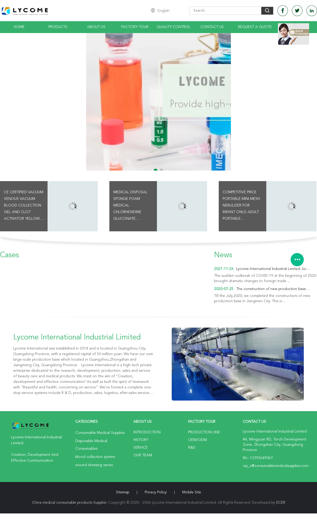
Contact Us (212, 27)
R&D (191, 447)
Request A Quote (255, 27)
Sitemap (122, 492)
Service (140, 447)
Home (19, 27)
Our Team (142, 455)
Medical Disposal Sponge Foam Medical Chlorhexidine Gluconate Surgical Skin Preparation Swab (130, 206)
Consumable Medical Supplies (100, 433)
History (140, 440)
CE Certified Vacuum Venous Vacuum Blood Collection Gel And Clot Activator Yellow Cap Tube (23, 206)
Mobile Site (191, 492)
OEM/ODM (197, 440)
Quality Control (173, 27)
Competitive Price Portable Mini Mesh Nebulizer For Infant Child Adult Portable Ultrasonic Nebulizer (241, 206)
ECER (280, 502)
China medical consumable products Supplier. (70, 502)
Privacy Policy (156, 492)
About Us (96, 27)
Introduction (147, 432)
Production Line (204, 432)
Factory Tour (134, 27)
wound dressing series (94, 465)
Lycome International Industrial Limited (77, 337)
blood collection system (95, 457)
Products (57, 27)
